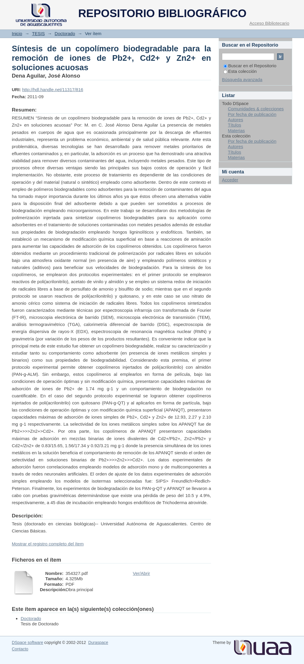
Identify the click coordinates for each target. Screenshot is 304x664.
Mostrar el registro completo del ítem (48, 543)
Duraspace (98, 642)
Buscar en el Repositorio (249, 65)
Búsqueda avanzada (242, 79)
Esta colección (240, 71)
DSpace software (27, 642)
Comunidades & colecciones (256, 108)
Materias (236, 130)
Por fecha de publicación (252, 114)
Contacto (20, 649)
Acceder (230, 179)
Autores (235, 119)
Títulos (234, 124)
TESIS (38, 33)
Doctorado (65, 33)
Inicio (17, 33)
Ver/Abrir (141, 573)
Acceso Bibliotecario (269, 23)
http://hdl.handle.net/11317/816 (52, 89)
